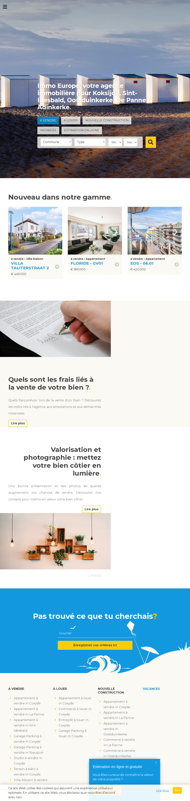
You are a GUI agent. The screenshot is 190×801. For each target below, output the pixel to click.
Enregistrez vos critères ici (95, 561)
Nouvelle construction (108, 120)
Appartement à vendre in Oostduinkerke (116, 645)
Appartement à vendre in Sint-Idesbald (26, 641)
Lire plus (129, 389)
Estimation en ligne (82, 130)
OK (177, 790)
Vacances (48, 130)
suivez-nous (19, 779)
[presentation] (56, 231)
